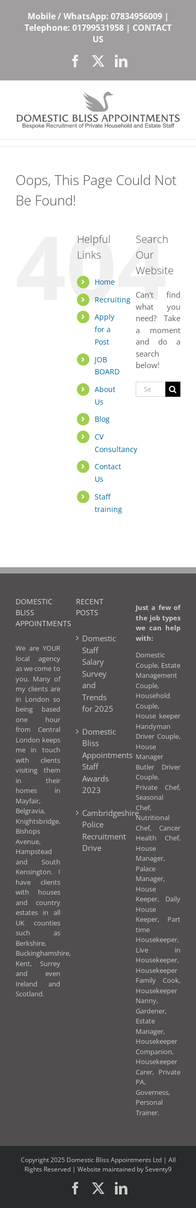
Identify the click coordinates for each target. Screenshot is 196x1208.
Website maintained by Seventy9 (124, 1169)
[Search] (172, 389)
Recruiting (112, 299)
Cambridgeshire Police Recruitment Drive (98, 830)
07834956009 (136, 16)
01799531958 (98, 27)
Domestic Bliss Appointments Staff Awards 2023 (98, 761)
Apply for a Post (104, 329)
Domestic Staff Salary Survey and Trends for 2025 (98, 673)
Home (105, 282)
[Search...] (150, 389)
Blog (102, 419)
